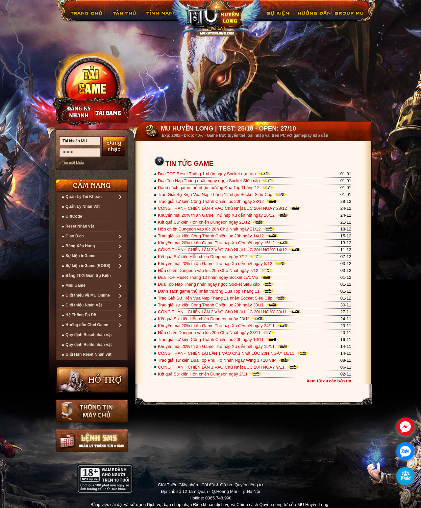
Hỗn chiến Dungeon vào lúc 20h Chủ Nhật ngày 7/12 (208, 270)
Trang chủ (85, 18)
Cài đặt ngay (91, 87)
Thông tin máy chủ (92, 411)
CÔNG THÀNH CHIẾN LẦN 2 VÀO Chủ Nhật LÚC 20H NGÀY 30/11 (222, 311)
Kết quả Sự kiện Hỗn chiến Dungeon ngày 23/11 (204, 318)
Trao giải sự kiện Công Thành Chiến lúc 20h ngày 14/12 (211, 235)
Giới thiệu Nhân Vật (83, 305)
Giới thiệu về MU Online (87, 295)
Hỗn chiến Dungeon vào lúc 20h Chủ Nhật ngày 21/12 (209, 229)
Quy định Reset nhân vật (88, 334)
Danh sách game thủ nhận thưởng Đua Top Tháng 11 (209, 291)
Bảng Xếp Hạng (80, 246)
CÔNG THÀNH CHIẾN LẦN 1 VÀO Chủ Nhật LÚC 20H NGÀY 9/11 (221, 367)
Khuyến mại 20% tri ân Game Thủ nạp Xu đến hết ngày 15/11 (216, 346)
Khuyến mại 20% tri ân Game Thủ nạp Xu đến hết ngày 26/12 (216, 215)
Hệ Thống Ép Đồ (80, 315)
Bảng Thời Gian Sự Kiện (88, 275)
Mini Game (75, 285)
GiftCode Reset (274, 18)
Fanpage (350, 18)
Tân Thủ (124, 18)
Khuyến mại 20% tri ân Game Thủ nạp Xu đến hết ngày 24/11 (216, 325)
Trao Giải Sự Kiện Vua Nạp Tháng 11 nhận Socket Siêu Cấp (215, 298)
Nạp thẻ (113, 112)
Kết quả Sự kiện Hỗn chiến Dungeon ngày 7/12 (203, 256)
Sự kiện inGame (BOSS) (87, 265)
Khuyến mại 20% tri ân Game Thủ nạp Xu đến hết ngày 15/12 (216, 242)
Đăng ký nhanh (72, 112)
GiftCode (73, 216)
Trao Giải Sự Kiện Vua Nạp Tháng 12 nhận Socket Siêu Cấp (215, 194)
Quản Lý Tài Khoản (83, 196)
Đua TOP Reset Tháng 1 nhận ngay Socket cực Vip (207, 173)
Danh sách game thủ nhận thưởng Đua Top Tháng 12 (209, 187)
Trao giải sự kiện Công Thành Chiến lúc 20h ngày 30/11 (211, 304)
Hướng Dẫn (313, 18)
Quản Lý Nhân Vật (82, 206)
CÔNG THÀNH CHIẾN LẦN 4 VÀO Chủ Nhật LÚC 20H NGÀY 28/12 (222, 208)
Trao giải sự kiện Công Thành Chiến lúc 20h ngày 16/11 (211, 339)
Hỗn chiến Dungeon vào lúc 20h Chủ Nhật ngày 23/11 (209, 332)
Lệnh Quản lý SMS (92, 440)
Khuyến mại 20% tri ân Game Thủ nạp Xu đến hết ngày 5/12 (215, 263)
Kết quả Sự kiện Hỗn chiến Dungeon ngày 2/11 (203, 374)
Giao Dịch (74, 236)
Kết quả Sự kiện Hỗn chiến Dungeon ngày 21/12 (204, 222)
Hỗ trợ (92, 380)
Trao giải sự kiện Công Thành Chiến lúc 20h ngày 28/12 (211, 201)
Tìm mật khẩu (73, 162)
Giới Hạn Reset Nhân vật (88, 354)
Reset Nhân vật (79, 226)
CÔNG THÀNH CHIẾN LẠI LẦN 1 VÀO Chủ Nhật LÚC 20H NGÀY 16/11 (226, 353)
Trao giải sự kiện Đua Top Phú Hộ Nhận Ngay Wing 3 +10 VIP (217, 360)
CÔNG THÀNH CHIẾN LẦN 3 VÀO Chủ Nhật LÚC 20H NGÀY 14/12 (222, 249)
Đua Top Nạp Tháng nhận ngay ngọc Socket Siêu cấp (209, 180)
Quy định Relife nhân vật (88, 344)
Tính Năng (160, 18)
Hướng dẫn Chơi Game (86, 325)
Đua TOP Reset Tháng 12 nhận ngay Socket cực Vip (208, 277)
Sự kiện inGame (80, 256)
